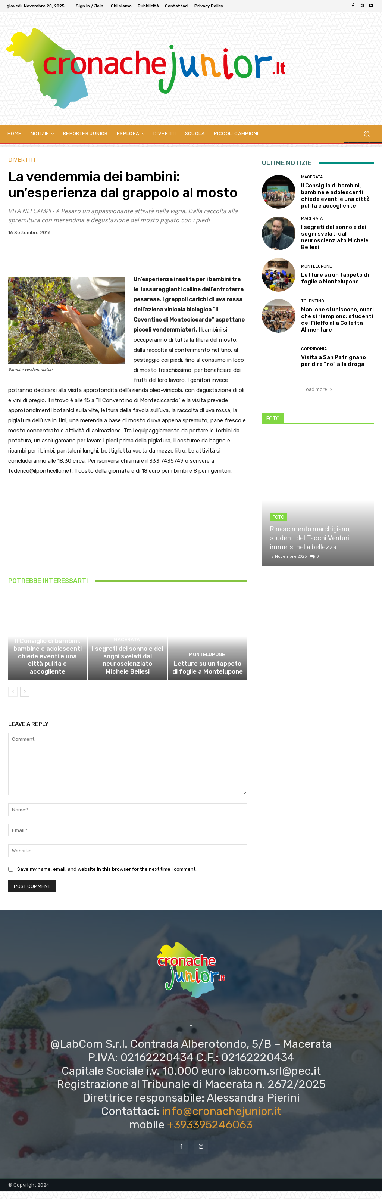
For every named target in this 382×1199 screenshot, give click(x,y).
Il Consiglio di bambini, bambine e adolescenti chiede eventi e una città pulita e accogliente (47, 669)
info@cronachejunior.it (221, 1119)
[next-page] (24, 700)
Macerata (46, 651)
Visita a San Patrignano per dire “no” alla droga (333, 360)
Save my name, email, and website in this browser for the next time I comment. (107, 877)
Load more (318, 389)
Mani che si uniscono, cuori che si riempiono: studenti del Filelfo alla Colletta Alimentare (337, 319)
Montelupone (207, 664)
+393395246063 (210, 1132)
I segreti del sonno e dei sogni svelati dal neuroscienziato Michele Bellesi (127, 669)
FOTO (278, 517)
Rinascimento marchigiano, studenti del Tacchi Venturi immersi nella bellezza (310, 538)
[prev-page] (13, 700)
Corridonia (314, 349)
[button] (366, 134)
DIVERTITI (21, 160)
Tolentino (312, 301)
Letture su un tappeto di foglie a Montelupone (208, 676)
